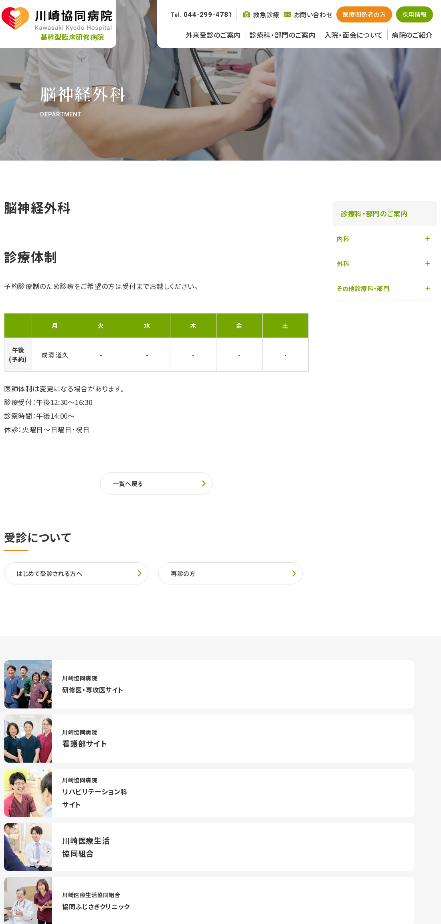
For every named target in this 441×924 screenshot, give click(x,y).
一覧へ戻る (130, 485)
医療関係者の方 (364, 14)
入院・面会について (353, 35)
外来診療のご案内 (30, 859)
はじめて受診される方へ (53, 577)
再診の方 (185, 577)
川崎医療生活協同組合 (262, 897)
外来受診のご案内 (213, 35)
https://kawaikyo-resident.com (72, 685)
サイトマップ (420, 897)
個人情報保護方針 (371, 897)
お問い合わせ (320, 897)
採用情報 (414, 14)
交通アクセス (373, 820)
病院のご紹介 (412, 35)
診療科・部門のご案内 (282, 35)
